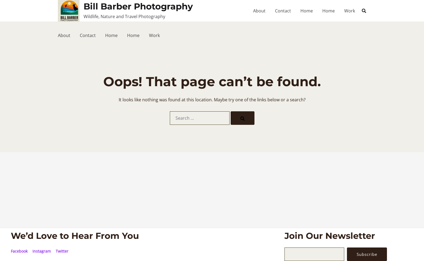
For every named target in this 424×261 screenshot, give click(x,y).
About (259, 11)
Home (306, 11)
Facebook (19, 251)
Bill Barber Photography (138, 6)
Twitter (62, 251)
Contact (283, 11)
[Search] (242, 118)
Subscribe (368, 254)
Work (349, 11)
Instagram (41, 251)
